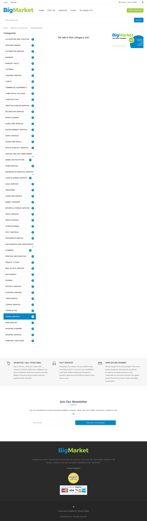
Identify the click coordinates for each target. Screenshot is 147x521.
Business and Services (19, 28)
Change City (86, 10)
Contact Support (73, 468)
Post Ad (51, 10)
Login (6, 2)
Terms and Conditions (67, 511)
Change (122, 2)
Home (41, 10)
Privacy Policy (83, 511)
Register (14, 2)
